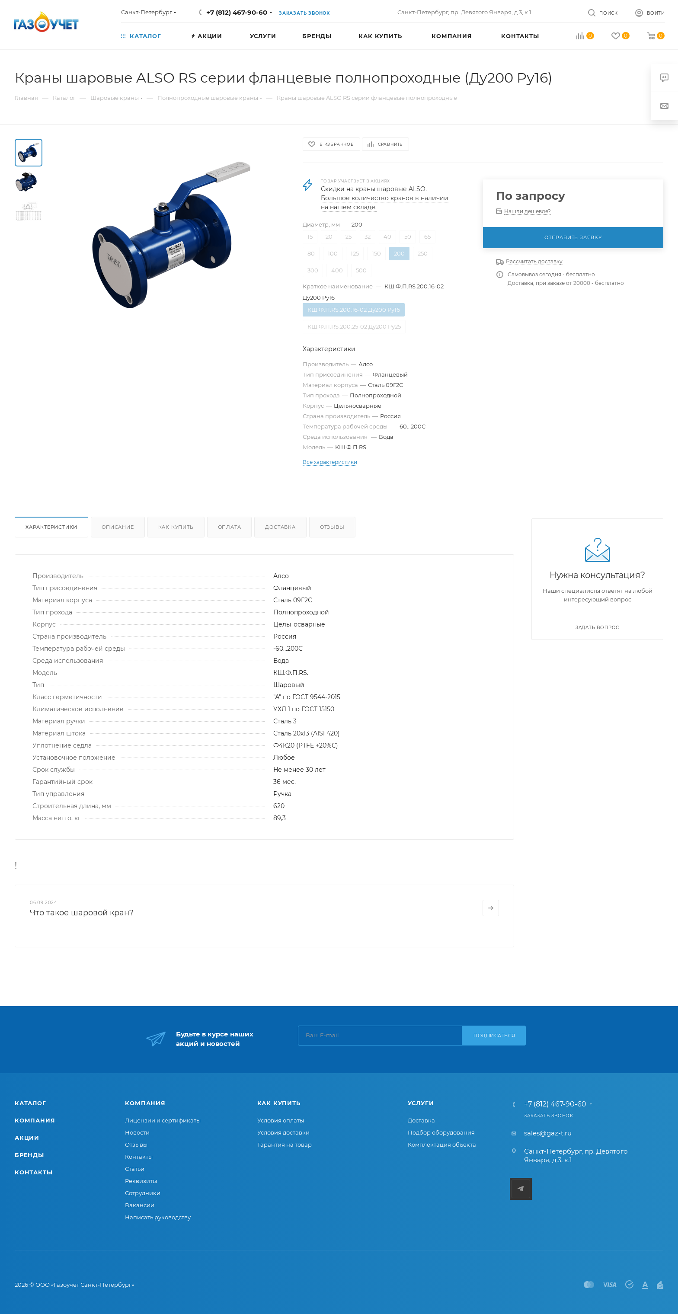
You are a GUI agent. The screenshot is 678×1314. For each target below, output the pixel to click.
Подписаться (494, 1036)
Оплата (229, 527)
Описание (118, 527)
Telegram (521, 1189)
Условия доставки (283, 1132)
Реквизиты (141, 1180)
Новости (137, 1132)
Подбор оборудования (441, 1132)
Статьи (134, 1168)
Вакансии (139, 1205)
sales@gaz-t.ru (548, 1133)
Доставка (280, 527)
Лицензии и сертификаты (163, 1120)
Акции (27, 1137)
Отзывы (332, 527)
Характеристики (51, 527)
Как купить (176, 527)
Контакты (33, 1172)
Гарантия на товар (284, 1144)
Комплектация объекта (442, 1144)
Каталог (30, 1103)
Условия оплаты (280, 1120)
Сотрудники (142, 1192)
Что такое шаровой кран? (82, 913)
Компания (35, 1120)
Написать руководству (158, 1217)
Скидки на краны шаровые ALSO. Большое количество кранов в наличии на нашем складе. (384, 198)
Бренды (29, 1154)
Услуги (421, 1103)
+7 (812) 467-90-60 (236, 12)
